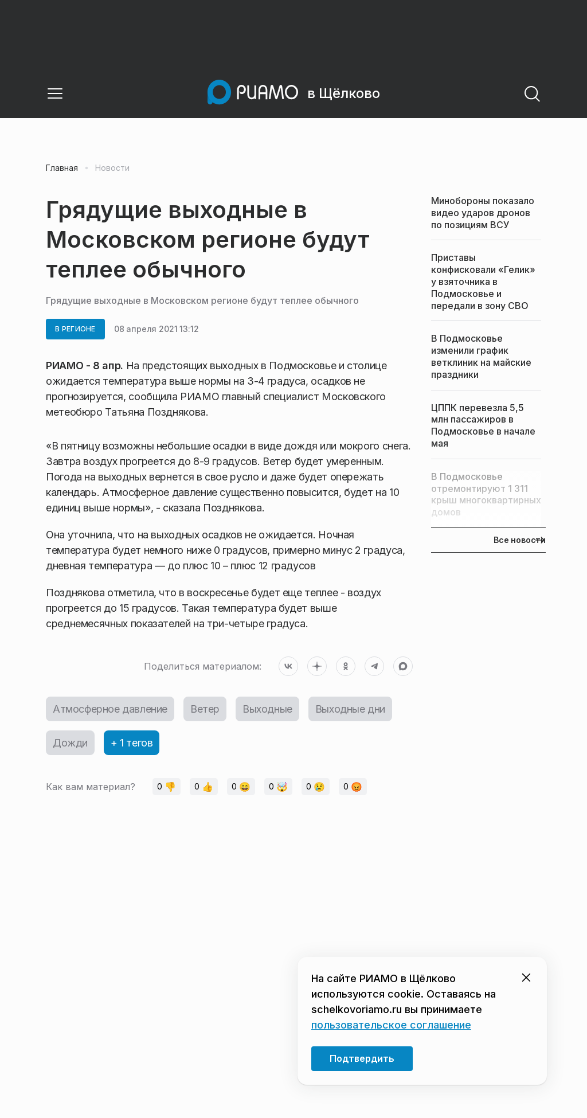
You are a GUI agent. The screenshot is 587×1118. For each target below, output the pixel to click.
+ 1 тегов (131, 743)
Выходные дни (350, 709)
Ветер (205, 709)
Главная (62, 168)
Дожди (70, 743)
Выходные (267, 709)
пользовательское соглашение (391, 1025)
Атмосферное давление (110, 709)
